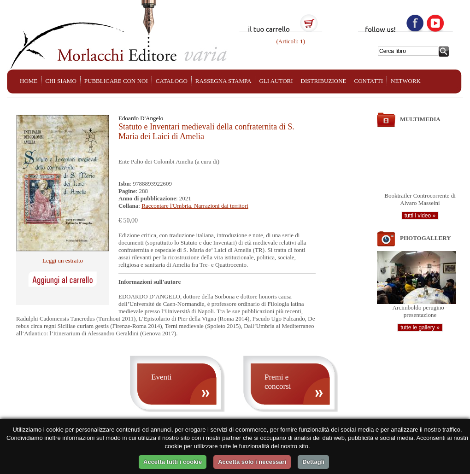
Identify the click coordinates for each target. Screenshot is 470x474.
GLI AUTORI (276, 80)
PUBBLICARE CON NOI (116, 80)
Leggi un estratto (62, 260)
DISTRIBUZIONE (324, 80)
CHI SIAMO (60, 80)
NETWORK (406, 80)
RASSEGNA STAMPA (223, 80)
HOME (28, 80)
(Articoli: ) (290, 41)
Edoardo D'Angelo (140, 118)
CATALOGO (172, 80)
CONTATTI (368, 80)
